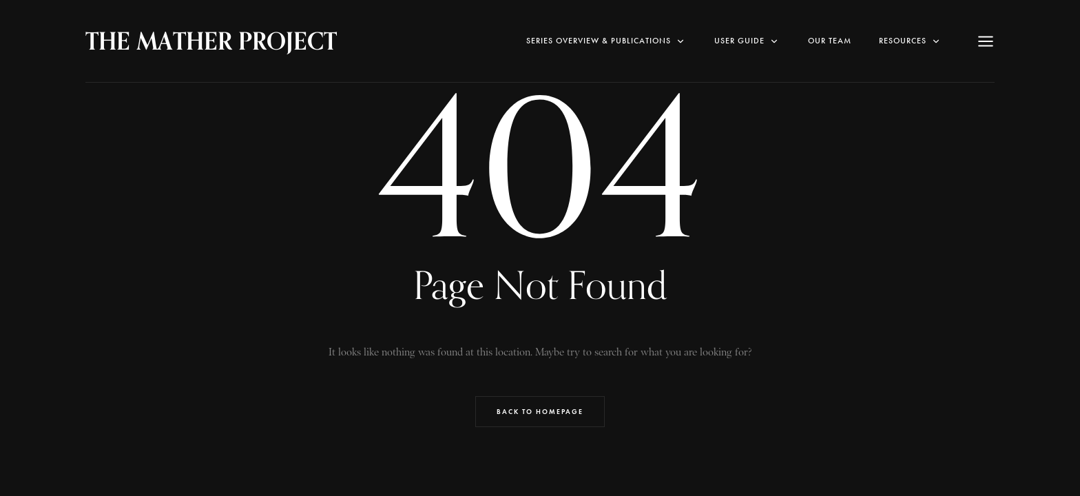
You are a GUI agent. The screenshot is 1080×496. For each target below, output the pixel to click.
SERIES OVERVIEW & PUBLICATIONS (606, 41)
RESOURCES (910, 41)
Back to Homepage (540, 411)
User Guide (747, 41)
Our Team (829, 40)
